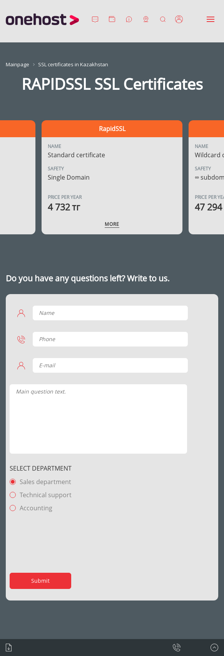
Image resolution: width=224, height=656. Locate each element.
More (112, 224)
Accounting (36, 508)
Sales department (45, 482)
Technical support (46, 495)
